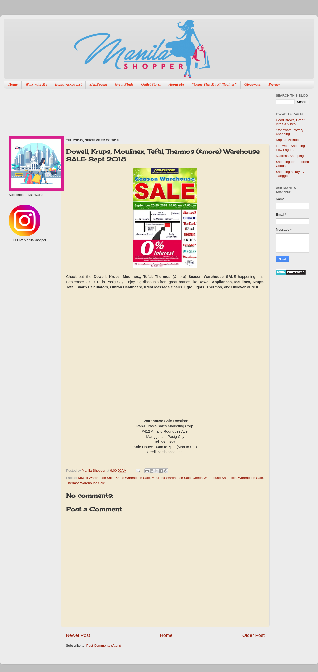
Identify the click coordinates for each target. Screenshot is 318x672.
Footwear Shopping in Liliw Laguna (292, 148)
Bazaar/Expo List (68, 84)
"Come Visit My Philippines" (214, 84)
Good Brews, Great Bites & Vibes (290, 122)
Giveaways (252, 84)
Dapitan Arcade (287, 140)
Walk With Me (36, 84)
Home (13, 84)
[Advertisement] (90, 111)
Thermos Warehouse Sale (85, 483)
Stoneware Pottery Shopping (289, 132)
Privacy (274, 84)
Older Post (253, 635)
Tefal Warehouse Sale (246, 478)
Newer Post (78, 635)
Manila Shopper (94, 470)
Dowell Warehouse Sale (96, 478)
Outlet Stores (151, 84)
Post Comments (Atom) (103, 645)
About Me (176, 84)
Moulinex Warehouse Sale (171, 478)
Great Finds (124, 84)
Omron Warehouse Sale (210, 478)
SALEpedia (98, 84)
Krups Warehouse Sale (132, 478)
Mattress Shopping (290, 156)
